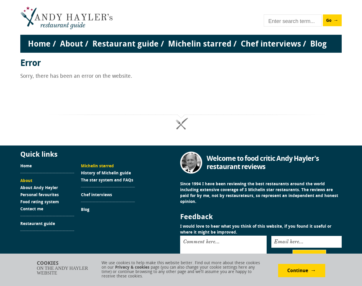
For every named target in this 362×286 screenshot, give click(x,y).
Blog (85, 210)
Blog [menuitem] (318, 44)
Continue (297, 271)
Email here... (288, 241)
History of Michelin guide (106, 173)
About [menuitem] (71, 44)
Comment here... (201, 241)
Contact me (31, 209)
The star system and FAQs (107, 180)
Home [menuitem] (39, 44)
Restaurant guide (37, 224)
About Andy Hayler (39, 188)
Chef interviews (96, 195)
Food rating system (39, 202)
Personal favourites (39, 195)
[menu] (181, 38)
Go (328, 21)
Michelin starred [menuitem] (199, 44)
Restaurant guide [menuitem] (125, 44)
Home (26, 166)
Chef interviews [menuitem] (271, 44)
